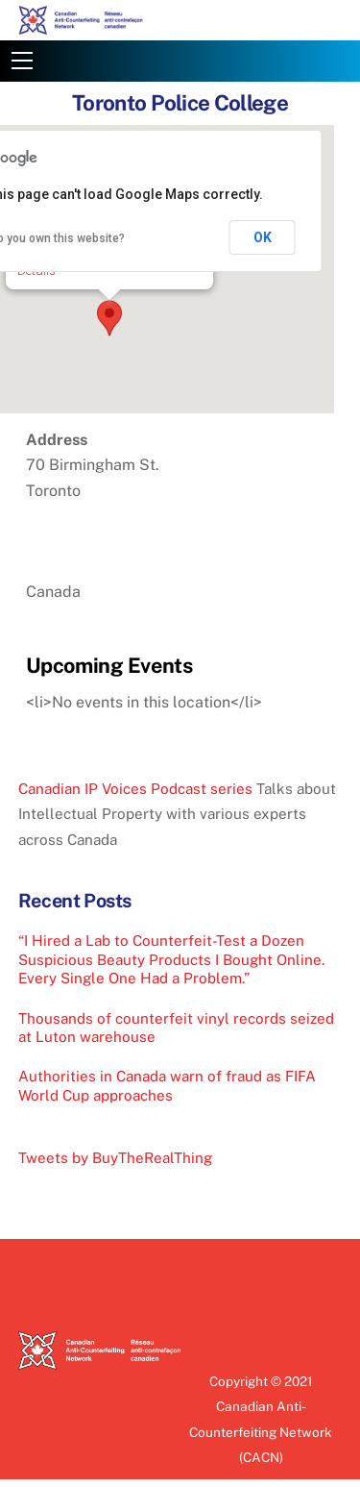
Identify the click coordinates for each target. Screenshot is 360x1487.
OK (262, 237)
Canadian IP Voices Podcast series (135, 789)
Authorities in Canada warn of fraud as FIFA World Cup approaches (167, 1085)
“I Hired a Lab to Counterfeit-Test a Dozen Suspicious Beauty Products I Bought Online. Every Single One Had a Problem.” (171, 959)
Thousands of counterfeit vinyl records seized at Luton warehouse (176, 1028)
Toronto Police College (180, 102)
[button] (109, 318)
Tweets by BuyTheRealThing (115, 1158)
